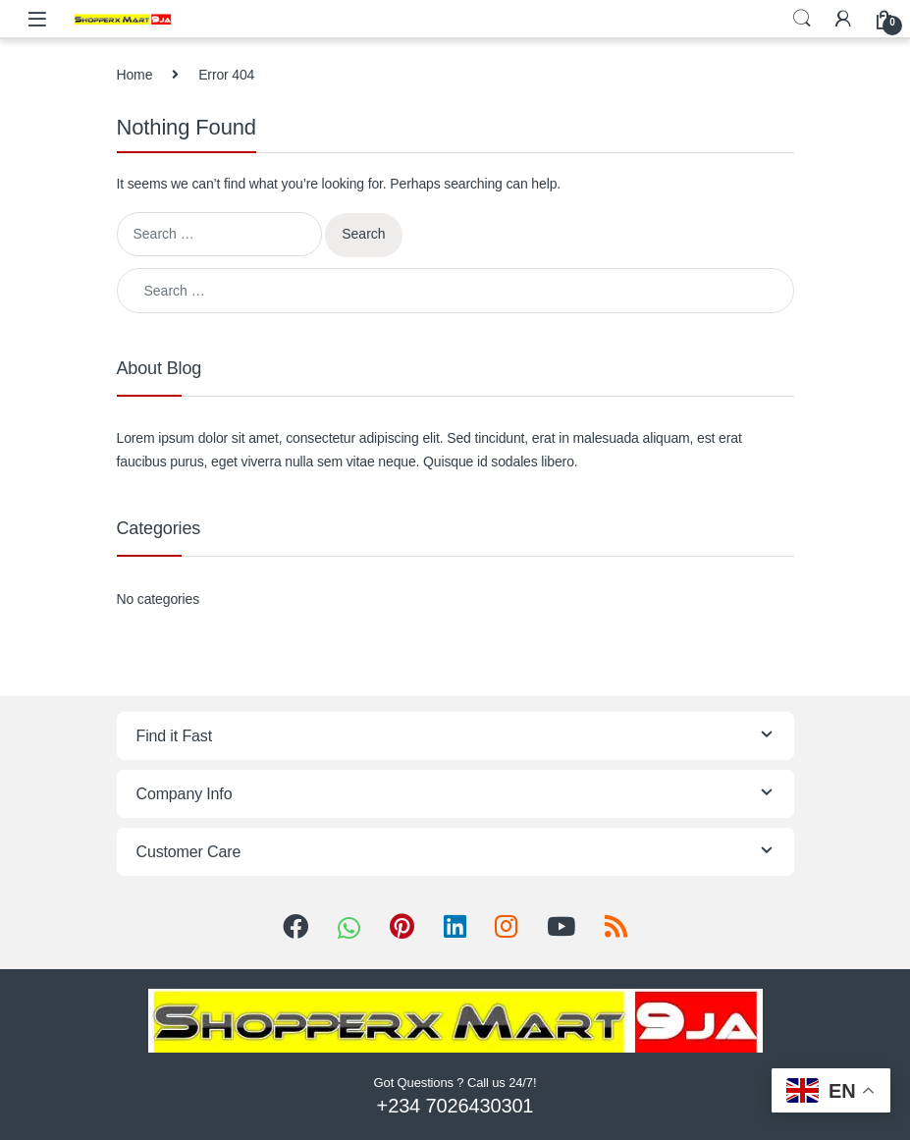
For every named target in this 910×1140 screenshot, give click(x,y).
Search (802, 18)
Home (135, 74)
